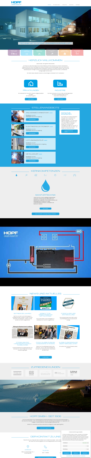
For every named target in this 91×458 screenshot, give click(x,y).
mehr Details (31, 99)
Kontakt (78, 4)
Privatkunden (56, 4)
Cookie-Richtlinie (69, 455)
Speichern (85, 453)
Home (49, 4)
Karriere (71, 4)
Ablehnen (76, 453)
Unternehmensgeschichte (45, 428)
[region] (45, 192)
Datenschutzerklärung (77, 455)
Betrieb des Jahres (22, 313)
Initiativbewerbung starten (68, 131)
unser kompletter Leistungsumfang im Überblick (45, 213)
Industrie (64, 4)
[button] (1, 27)
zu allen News (46, 357)
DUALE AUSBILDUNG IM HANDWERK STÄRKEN (45, 343)
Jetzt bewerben (32, 119)
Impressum (83, 455)
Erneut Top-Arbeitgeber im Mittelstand (45, 314)
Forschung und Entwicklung (68, 314)
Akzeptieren (66, 453)
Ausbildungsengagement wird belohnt (68, 343)
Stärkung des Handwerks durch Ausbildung (22, 343)
